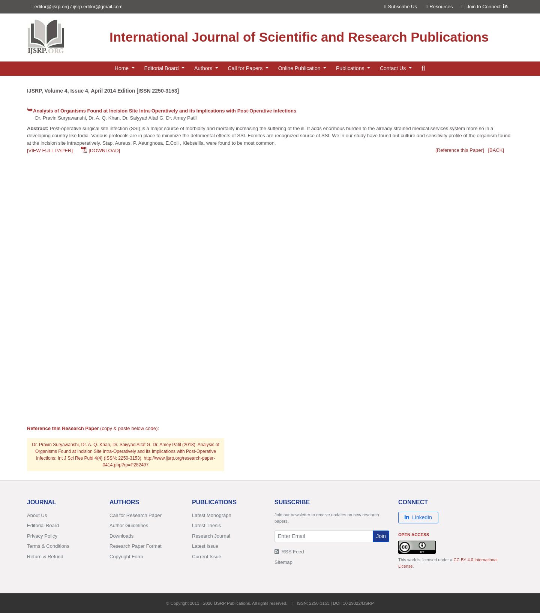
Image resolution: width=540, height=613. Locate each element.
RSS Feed (289, 552)
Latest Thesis (206, 525)
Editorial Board (43, 525)
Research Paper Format (136, 546)
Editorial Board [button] (162, 68)
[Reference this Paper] (459, 150)
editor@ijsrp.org (51, 6)
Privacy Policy (42, 536)
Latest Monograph (211, 515)
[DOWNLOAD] (104, 150)
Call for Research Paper (136, 515)
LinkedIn (418, 517)
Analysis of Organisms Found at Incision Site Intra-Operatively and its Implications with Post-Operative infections (164, 111)
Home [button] (122, 68)
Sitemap (283, 562)
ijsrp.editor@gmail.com (98, 6)
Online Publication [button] (300, 68)
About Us (37, 515)
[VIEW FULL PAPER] (50, 150)
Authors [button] (204, 68)
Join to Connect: (486, 6)
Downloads (122, 536)
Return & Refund (45, 556)
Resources (439, 6)
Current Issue (206, 556)
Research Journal (211, 536)
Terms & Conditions (48, 546)
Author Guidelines (129, 525)
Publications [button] (351, 68)
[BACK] (496, 150)
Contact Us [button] (393, 68)
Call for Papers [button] (246, 68)
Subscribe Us (400, 6)
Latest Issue (205, 546)
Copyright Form (126, 556)
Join (381, 536)
